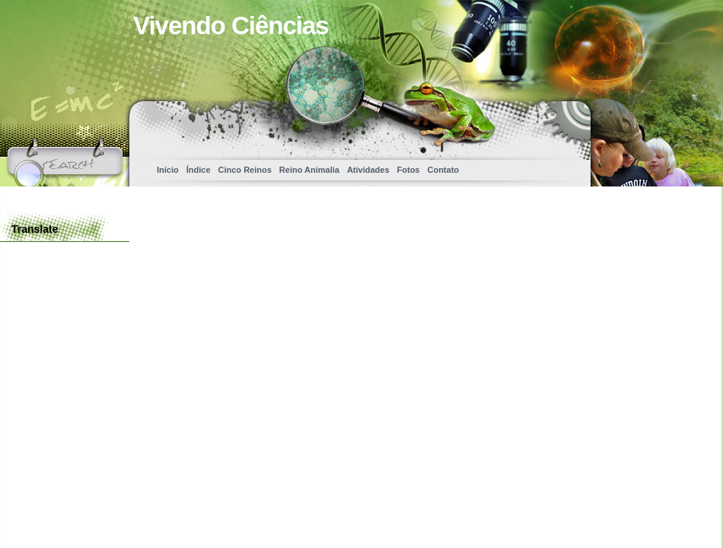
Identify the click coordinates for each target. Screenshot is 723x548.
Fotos (408, 169)
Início (168, 169)
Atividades (368, 169)
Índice (198, 169)
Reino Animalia (309, 169)
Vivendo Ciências (231, 25)
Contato (443, 169)
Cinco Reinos (245, 169)
